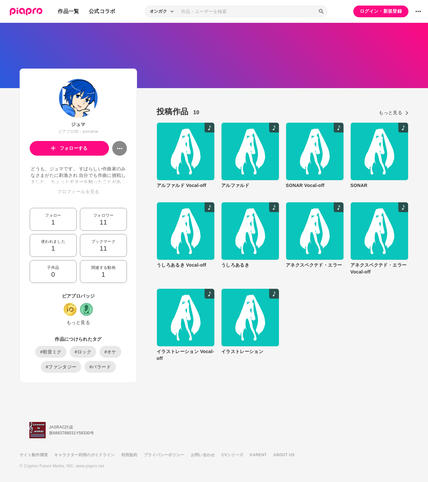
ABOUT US (284, 455)
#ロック (83, 351)
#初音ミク (51, 351)
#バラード (100, 366)
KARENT (258, 455)
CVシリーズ (232, 455)
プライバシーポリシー (164, 455)
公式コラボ (102, 11)
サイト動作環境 (34, 455)
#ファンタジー (61, 366)
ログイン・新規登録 (381, 11)
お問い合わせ (203, 455)
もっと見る (78, 322)
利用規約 (129, 455)
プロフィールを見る (78, 191)
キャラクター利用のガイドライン (84, 455)
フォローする (69, 148)
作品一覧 (68, 11)
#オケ (110, 351)
